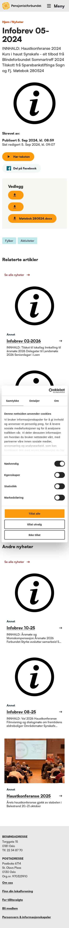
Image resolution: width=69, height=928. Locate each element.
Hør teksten (18, 156)
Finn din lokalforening (17, 891)
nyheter (18, 21)
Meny (55, 6)
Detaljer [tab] (34, 400)
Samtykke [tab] (12, 400)
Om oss (7, 882)
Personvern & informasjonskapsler (26, 917)
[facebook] (21, 168)
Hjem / (7, 21)
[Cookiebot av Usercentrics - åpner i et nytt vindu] (49, 390)
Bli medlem (10, 908)
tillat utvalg (34, 524)
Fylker (9, 241)
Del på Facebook (21, 168)
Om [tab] (56, 400)
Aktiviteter (27, 241)
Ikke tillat (34, 534)
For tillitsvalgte (12, 900)
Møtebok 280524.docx (32, 218)
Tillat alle (34, 513)
